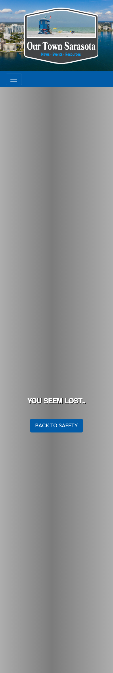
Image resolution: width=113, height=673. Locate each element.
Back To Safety (56, 425)
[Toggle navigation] (14, 79)
